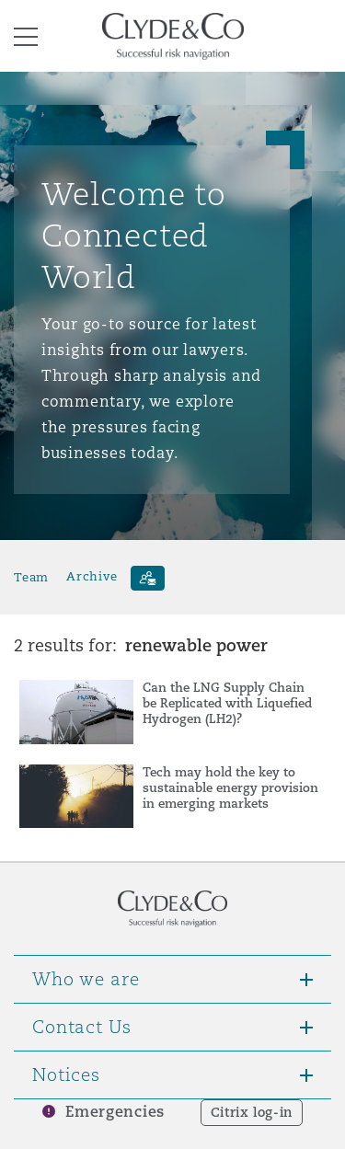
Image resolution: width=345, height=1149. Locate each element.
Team (31, 576)
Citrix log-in (252, 1112)
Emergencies (115, 1111)
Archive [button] (91, 576)
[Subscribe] (148, 578)
